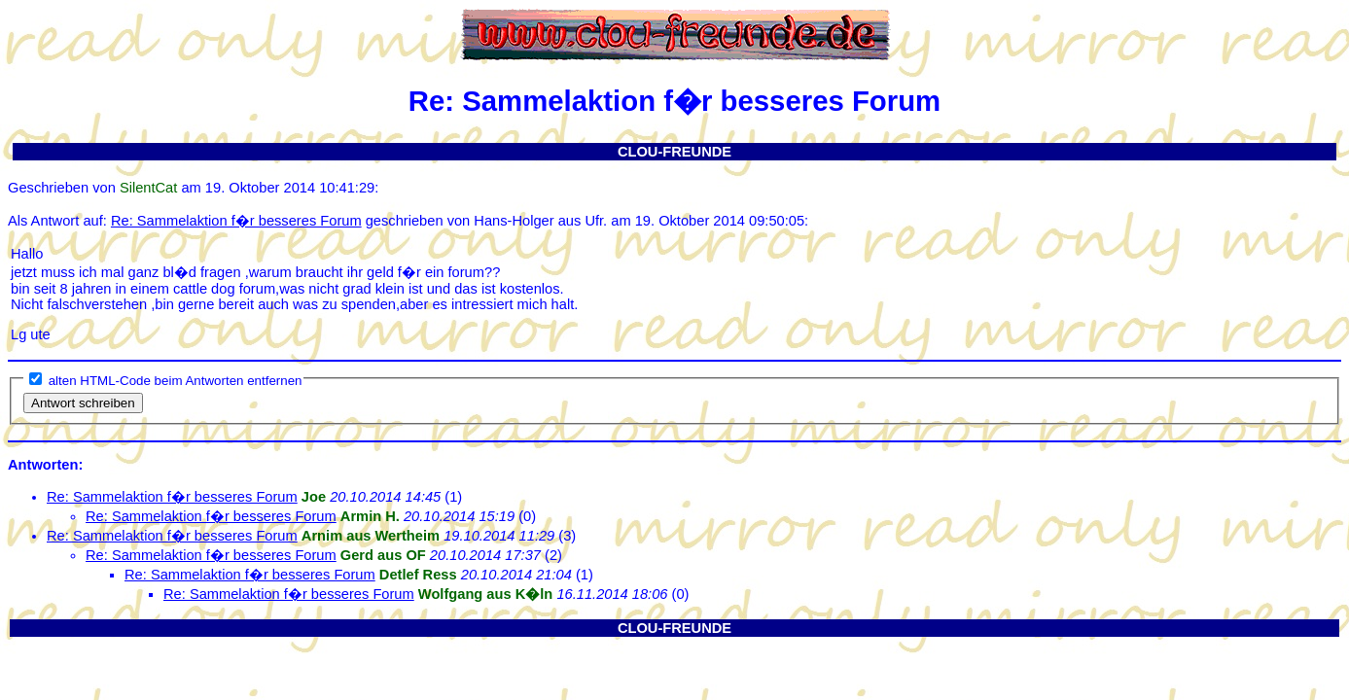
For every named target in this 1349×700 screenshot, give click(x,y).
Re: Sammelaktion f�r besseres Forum (236, 220)
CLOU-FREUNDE (674, 151)
